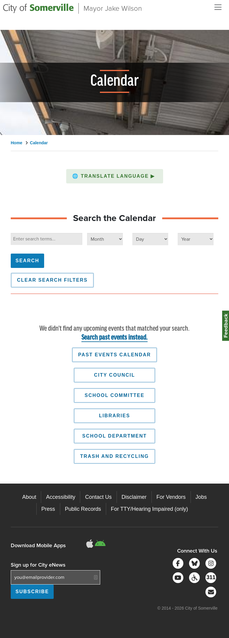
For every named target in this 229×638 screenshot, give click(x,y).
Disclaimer (134, 497)
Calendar (39, 142)
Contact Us (98, 497)
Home (16, 142)
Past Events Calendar (114, 354)
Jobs (201, 497)
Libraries (114, 415)
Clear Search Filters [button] (52, 280)
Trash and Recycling (114, 456)
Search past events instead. (114, 337)
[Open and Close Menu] (218, 7)
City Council (114, 375)
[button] (114, 176)
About (29, 497)
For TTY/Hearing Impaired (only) (149, 509)
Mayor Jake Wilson (112, 8)
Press (48, 509)
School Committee (115, 395)
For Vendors (171, 497)
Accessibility (60, 497)
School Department (114, 435)
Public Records (83, 509)
